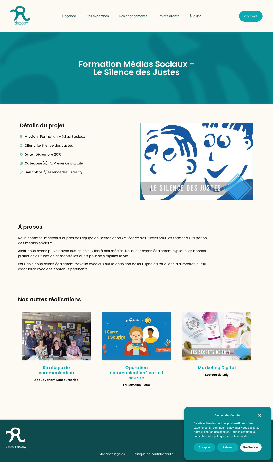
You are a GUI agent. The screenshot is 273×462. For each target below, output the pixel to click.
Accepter (204, 447)
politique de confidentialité (230, 436)
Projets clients (168, 16)
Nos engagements (133, 16)
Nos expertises (97, 16)
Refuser (228, 447)
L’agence (69, 16)
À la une (196, 16)
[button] (260, 415)
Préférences (251, 447)
